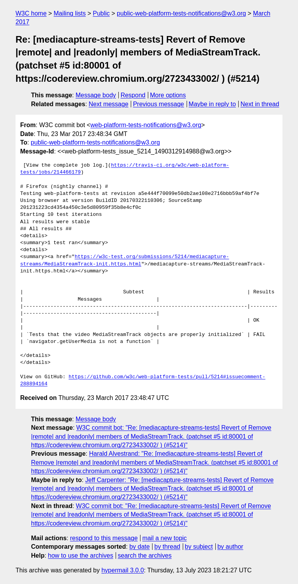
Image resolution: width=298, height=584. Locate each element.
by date (139, 546)
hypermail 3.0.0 (122, 570)
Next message (108, 104)
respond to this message (103, 538)
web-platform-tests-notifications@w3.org (145, 125)
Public (101, 13)
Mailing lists (70, 13)
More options (168, 95)
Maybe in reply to (212, 104)
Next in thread (260, 104)
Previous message (158, 104)
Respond (133, 95)
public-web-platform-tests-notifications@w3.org (181, 13)
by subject (199, 546)
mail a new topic (164, 538)
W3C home (31, 13)
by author (230, 546)
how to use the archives (80, 555)
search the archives (145, 555)
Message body (96, 95)
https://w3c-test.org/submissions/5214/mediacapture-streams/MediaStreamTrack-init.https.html (124, 260)
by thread (167, 546)
